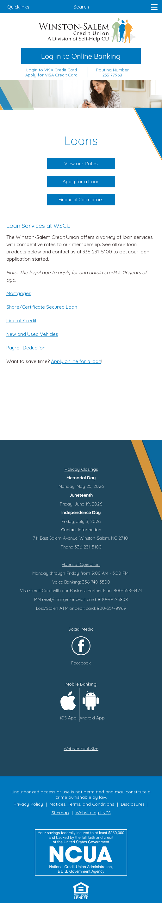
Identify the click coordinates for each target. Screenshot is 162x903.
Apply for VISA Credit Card (51, 74)
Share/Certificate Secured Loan (41, 307)
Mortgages (18, 293)
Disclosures (133, 804)
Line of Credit (21, 321)
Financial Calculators (81, 200)
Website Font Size (81, 748)
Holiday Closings (81, 469)
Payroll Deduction (26, 348)
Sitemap (60, 812)
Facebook (81, 662)
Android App (92, 717)
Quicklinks (18, 7)
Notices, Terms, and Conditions (82, 804)
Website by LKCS (93, 812)
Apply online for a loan (76, 361)
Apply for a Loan (81, 182)
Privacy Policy (28, 804)
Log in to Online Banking (81, 56)
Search (81, 7)
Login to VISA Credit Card (51, 69)
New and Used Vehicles (32, 334)
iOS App (68, 717)
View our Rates (81, 164)
